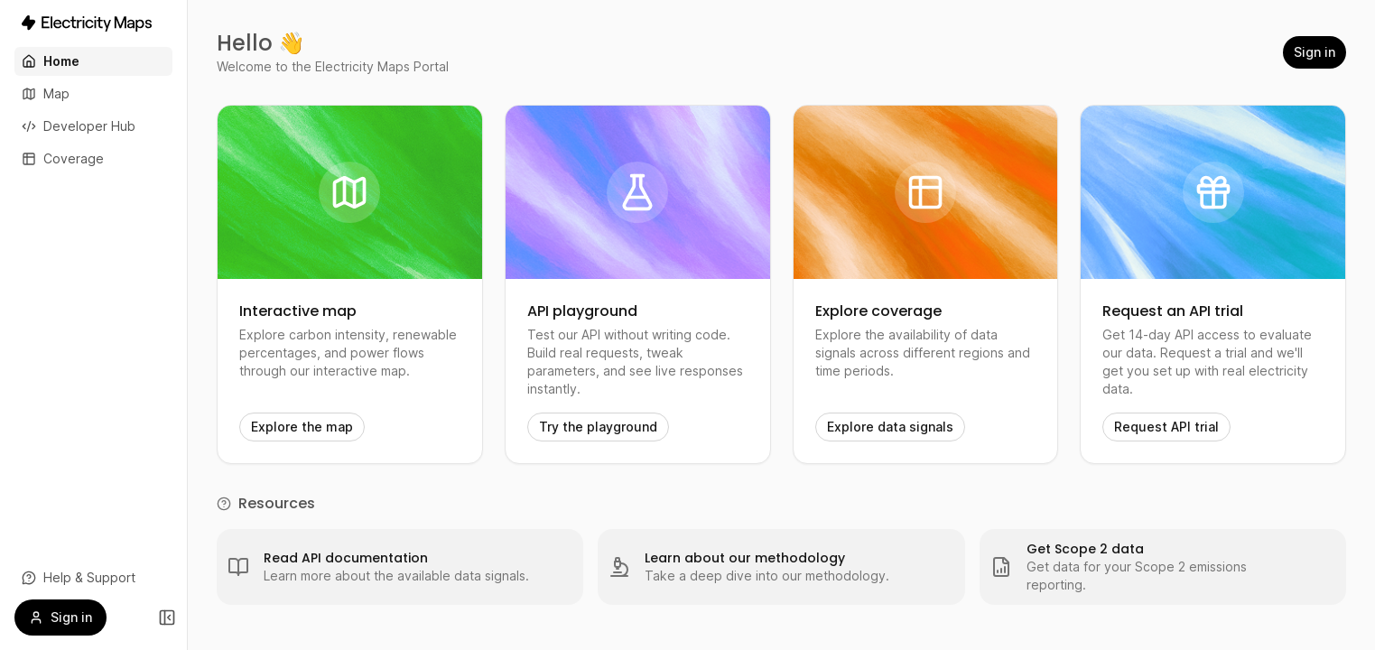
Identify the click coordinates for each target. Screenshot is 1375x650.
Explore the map (302, 426)
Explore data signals (890, 426)
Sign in (1314, 52)
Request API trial (1166, 426)
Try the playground (598, 426)
